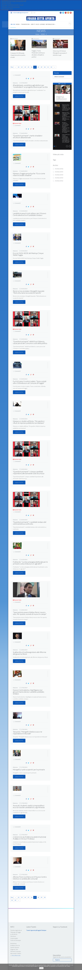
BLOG (37, 24)
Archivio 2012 (58, 181)
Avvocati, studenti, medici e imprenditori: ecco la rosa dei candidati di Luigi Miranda (29, 806)
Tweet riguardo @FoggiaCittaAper (36, 930)
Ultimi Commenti (59, 76)
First (12, 67)
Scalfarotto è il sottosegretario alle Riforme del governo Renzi (29, 653)
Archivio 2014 (58, 175)
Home (37, 34)
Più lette (56, 73)
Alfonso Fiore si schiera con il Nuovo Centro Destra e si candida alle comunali (30, 878)
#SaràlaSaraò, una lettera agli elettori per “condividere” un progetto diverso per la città (30, 86)
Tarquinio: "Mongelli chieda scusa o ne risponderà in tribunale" (27, 733)
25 (28, 67)
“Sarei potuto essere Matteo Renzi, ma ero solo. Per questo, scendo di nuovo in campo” (29, 613)
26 (31, 67)
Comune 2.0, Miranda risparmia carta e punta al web (17, 55)
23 (22, 67)
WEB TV (33, 24)
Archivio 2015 (58, 172)
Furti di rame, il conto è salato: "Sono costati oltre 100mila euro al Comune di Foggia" (29, 382)
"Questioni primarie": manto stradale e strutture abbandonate (27, 136)
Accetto (41, 968)
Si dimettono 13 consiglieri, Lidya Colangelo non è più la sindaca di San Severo (61, 98)
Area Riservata (15, 955)
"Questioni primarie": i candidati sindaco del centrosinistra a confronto (29, 523)
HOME (13, 24)
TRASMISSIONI (25, 24)
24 (25, 67)
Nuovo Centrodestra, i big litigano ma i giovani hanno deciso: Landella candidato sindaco (28, 692)
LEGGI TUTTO (19, 96)
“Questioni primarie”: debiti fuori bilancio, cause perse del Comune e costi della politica (30, 342)
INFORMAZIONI (50, 24)
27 (35, 67)
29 (41, 67)
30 (44, 67)
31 (48, 67)
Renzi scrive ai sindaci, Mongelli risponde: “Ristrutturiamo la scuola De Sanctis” (29, 292)
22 (18, 67)
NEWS (18, 24)
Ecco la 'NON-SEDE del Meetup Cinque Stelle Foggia (28, 254)
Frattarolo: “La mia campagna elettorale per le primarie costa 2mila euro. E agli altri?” (30, 563)
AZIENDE (42, 24)
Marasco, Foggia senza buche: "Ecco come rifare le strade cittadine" (29, 174)
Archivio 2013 (58, 178)
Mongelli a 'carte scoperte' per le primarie (29, 769)
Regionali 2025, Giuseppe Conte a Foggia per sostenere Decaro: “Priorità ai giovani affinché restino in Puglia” (66, 116)
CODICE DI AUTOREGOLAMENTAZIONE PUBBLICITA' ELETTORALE (29, 838)
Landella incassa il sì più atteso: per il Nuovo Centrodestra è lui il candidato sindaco (29, 214)
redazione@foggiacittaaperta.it (19, 13)
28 (38, 67)
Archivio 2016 (58, 169)
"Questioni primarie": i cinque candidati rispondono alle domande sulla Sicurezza (28, 472)
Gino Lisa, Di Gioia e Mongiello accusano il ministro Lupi (60, 53)
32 (51, 67)
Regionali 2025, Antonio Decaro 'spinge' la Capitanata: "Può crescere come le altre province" (66, 107)
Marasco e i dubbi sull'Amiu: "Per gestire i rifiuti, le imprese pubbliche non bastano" (29, 422)
